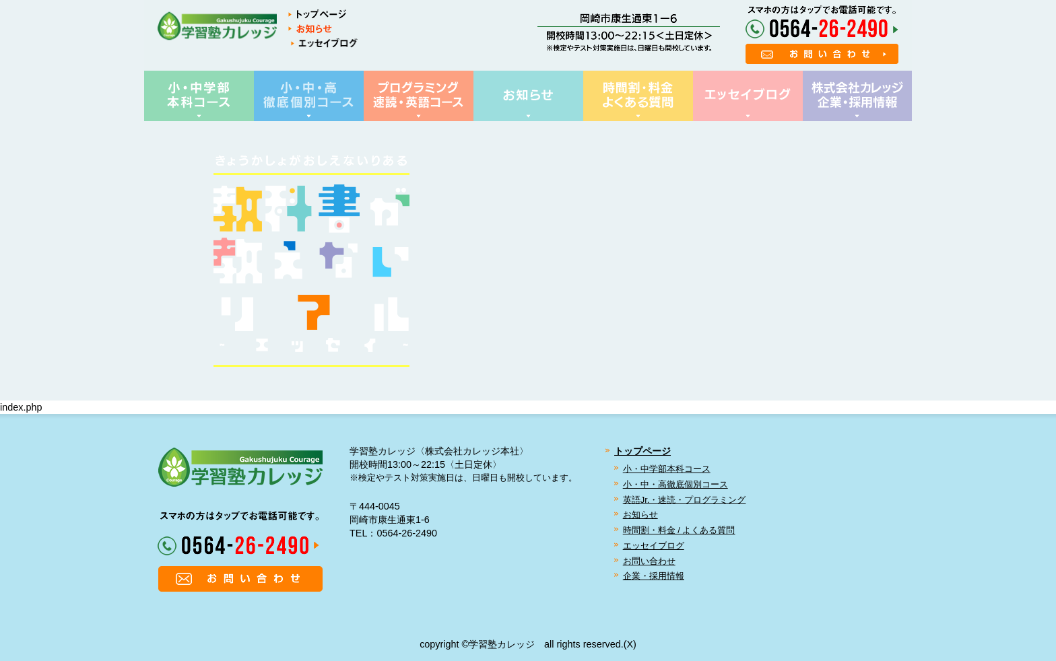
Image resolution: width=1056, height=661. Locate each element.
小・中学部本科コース (667, 469)
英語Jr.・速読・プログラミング (684, 500)
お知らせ (640, 515)
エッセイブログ (653, 546)
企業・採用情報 (653, 576)
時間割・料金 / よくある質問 (679, 530)
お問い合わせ (649, 561)
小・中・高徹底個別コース (675, 484)
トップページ (642, 451)
